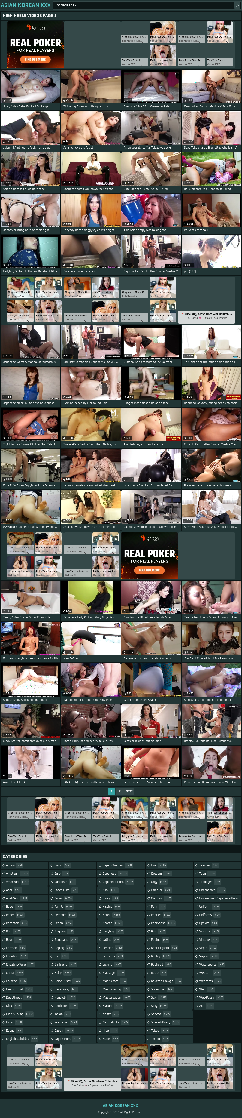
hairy (63, 973)
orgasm (161, 873)
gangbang (66, 940)
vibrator (209, 931)
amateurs (17, 882)
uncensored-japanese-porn (218, 899)
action (14, 865)
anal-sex (17, 898)
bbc (13, 931)
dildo (14, 1022)
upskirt (208, 923)
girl (61, 956)
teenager (210, 882)
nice (110, 1030)
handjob (65, 997)
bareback (17, 923)
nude (111, 1039)
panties (161, 915)
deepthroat (19, 997)
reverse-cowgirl (166, 981)
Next (129, 791)
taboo (160, 1030)
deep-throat (19, 989)
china (15, 973)
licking (112, 964)
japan (64, 1030)
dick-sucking (20, 1014)
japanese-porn (118, 882)
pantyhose (163, 923)
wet (207, 989)
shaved (161, 1014)
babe (14, 907)
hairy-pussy (67, 981)
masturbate (115, 981)
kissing (112, 907)
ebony (14, 1030)
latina (111, 940)
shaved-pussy (165, 1022)
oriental (161, 890)
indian (62, 1014)
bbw (14, 940)
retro (159, 973)
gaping (63, 948)
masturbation (117, 997)
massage (114, 973)
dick (14, 1006)
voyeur (209, 956)
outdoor (161, 898)
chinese (16, 981)
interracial (66, 1022)
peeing (160, 940)
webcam (210, 973)
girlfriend (65, 964)
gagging (64, 931)
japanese (115, 873)
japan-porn (67, 1039)
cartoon (16, 948)
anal (14, 890)
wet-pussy (211, 997)
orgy (159, 882)
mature (113, 1006)
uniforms (210, 915)
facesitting (66, 890)
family (64, 907)
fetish (63, 923)
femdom (65, 915)
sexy (159, 1006)
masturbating (116, 989)
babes (15, 915)
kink (111, 890)
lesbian (113, 948)
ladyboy (113, 931)
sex (159, 997)
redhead (161, 964)
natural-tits (116, 1022)
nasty (111, 1014)
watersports (212, 964)
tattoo (160, 1039)
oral (159, 865)
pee (158, 931)
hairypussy (66, 989)
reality (161, 956)
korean (113, 923)
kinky (111, 898)
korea (112, 915)
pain (158, 907)
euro (61, 873)
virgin (208, 948)
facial (63, 898)
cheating (17, 956)
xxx (206, 1006)
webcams (210, 981)
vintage (209, 940)
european (65, 882)
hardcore (66, 1006)
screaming (162, 989)
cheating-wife (20, 964)
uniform (209, 907)
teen (207, 873)
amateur (17, 873)
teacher (209, 865)
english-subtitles (22, 1039)
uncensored (212, 890)
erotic (62, 865)
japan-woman (118, 865)
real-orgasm (164, 948)
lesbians (113, 956)
